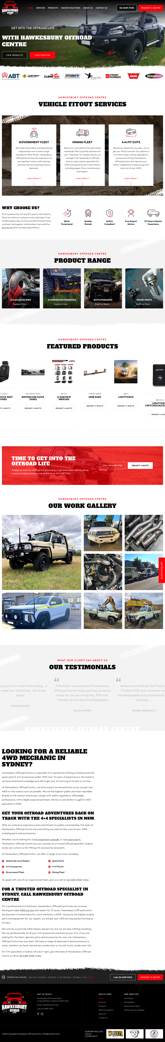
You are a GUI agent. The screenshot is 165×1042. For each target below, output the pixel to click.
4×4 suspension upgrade (46, 839)
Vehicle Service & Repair (134, 1010)
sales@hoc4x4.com (51, 1004)
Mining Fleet (129, 1002)
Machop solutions (70, 8)
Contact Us (101, 8)
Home (30, 8)
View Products (14, 55)
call (79, 799)
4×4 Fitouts (128, 998)
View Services (42, 55)
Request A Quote (150, 8)
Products (53, 8)
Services (40, 8)
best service (8, 227)
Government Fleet (132, 1006)
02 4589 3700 (126, 8)
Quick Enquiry (161, 573)
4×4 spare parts (71, 839)
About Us (87, 8)
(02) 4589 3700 (63, 473)
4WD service (27, 910)
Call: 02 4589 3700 (112, 465)
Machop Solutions (106, 1010)
